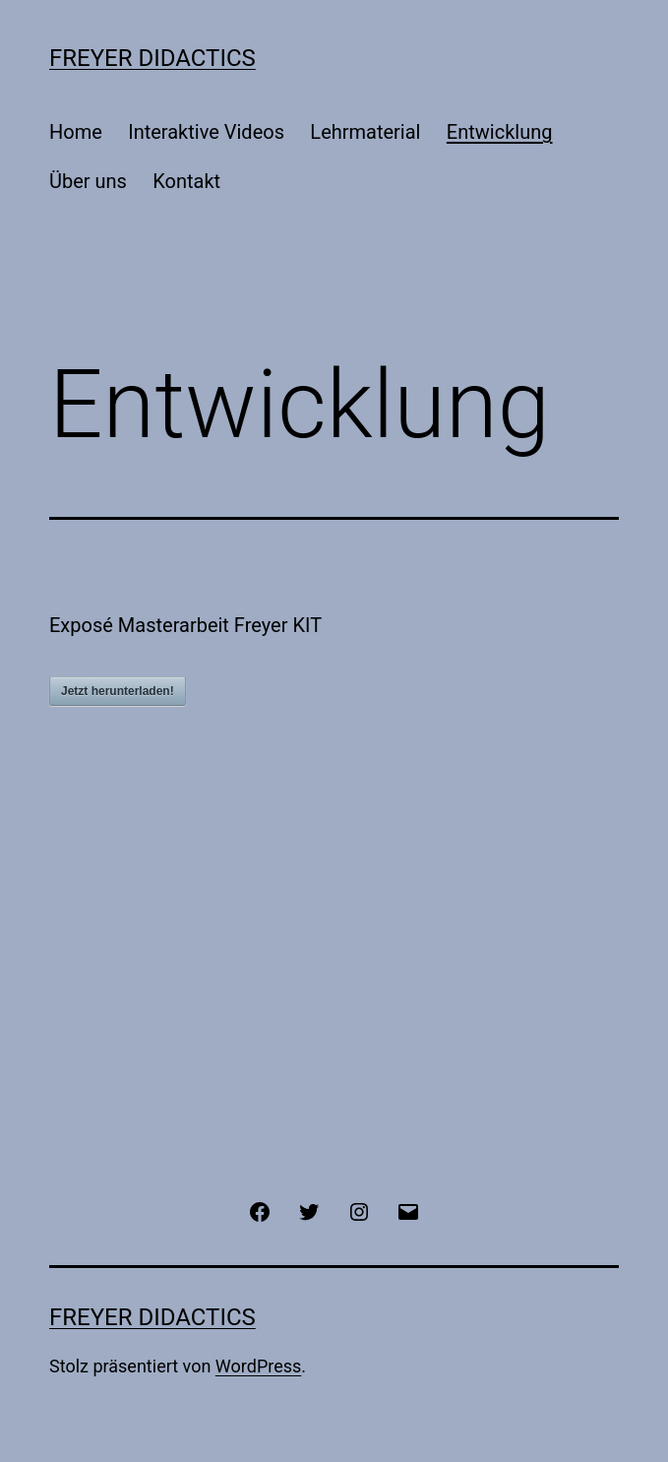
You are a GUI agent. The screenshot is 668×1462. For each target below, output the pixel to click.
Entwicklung (500, 132)
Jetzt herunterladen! (117, 691)
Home (75, 132)
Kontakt (186, 181)
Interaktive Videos (206, 132)
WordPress (258, 1366)
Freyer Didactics (152, 58)
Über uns (88, 181)
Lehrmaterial (365, 132)
